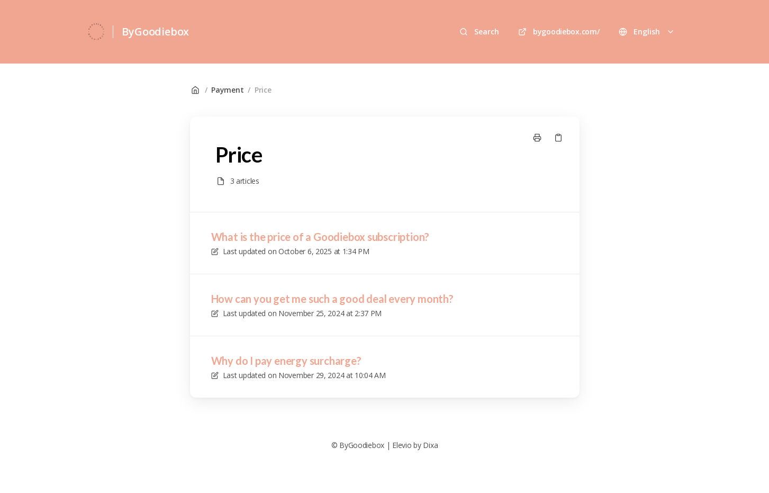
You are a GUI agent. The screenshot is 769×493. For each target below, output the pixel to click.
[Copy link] (558, 137)
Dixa (430, 445)
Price (263, 90)
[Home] (96, 31)
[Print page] (537, 137)
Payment (227, 90)
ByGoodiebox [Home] (155, 31)
